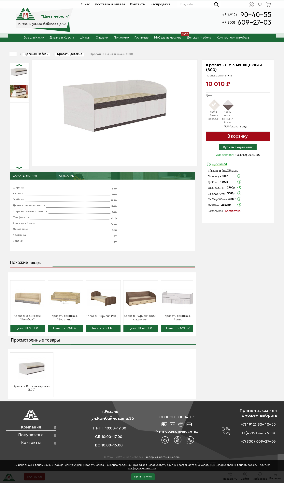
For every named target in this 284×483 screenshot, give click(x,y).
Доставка (219, 163)
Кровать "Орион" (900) (102, 316)
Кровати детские (69, 54)
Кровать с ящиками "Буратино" (64, 317)
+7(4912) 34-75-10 (258, 433)
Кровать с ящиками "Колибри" (27, 317)
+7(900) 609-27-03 (258, 441)
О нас (85, 4)
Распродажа (160, 4)
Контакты (138, 4)
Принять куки (143, 476)
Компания (31, 427)
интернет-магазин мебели (163, 457)
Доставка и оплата (110, 4)
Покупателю (31, 435)
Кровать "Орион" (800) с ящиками (140, 317)
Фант (231, 75)
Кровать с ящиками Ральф (177, 317)
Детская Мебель (36, 54)
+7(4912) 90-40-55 (247, 155)
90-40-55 (255, 14)
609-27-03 (254, 22)
